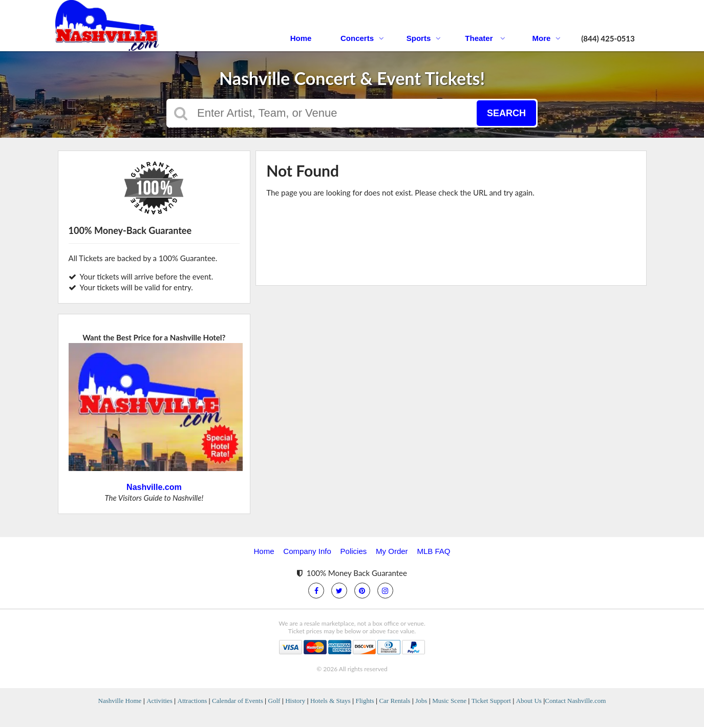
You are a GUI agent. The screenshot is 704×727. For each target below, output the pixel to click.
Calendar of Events (237, 700)
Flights (364, 700)
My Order (392, 551)
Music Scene (449, 700)
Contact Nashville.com (575, 700)
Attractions (192, 700)
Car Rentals (394, 700)
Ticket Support (491, 700)
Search (506, 113)
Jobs (421, 700)
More (546, 38)
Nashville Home (120, 700)
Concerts (362, 38)
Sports (424, 38)
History (295, 700)
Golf (274, 700)
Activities (159, 700)
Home (301, 38)
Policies (353, 551)
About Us (529, 700)
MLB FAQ (433, 551)
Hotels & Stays (330, 700)
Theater (485, 38)
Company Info (307, 551)
